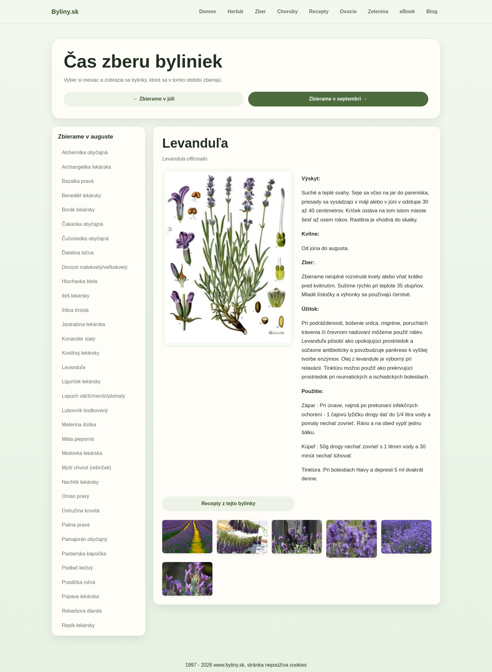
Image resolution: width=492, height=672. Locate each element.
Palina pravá (76, 525)
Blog (431, 11)
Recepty (319, 11)
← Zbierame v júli (153, 99)
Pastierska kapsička (84, 554)
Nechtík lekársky (80, 482)
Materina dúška (79, 425)
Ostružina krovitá (80, 511)
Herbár (235, 11)
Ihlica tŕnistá (75, 310)
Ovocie (348, 11)
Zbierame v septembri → (338, 99)
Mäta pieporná (78, 439)
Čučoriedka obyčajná (85, 239)
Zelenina (378, 11)
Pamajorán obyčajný (84, 539)
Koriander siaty (78, 339)
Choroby (287, 11)
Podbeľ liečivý (77, 568)
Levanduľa (73, 367)
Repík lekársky (78, 625)
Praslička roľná (78, 582)
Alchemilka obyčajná (85, 153)
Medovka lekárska (82, 453)
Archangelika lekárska (86, 167)
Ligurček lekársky (81, 382)
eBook (407, 11)
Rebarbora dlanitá (82, 611)
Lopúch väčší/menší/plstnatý (93, 396)
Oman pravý (75, 496)
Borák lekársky (78, 210)
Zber (260, 11)
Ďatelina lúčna (78, 253)
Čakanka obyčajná (82, 224)
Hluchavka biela (79, 281)
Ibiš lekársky (75, 296)
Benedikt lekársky (81, 196)
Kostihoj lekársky (80, 353)
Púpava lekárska (80, 597)
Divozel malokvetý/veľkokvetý (94, 267)
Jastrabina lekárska (83, 324)
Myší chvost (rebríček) (86, 468)
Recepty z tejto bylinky (228, 504)
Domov (207, 11)
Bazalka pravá (78, 181)
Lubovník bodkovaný (85, 410)
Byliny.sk (64, 11)
